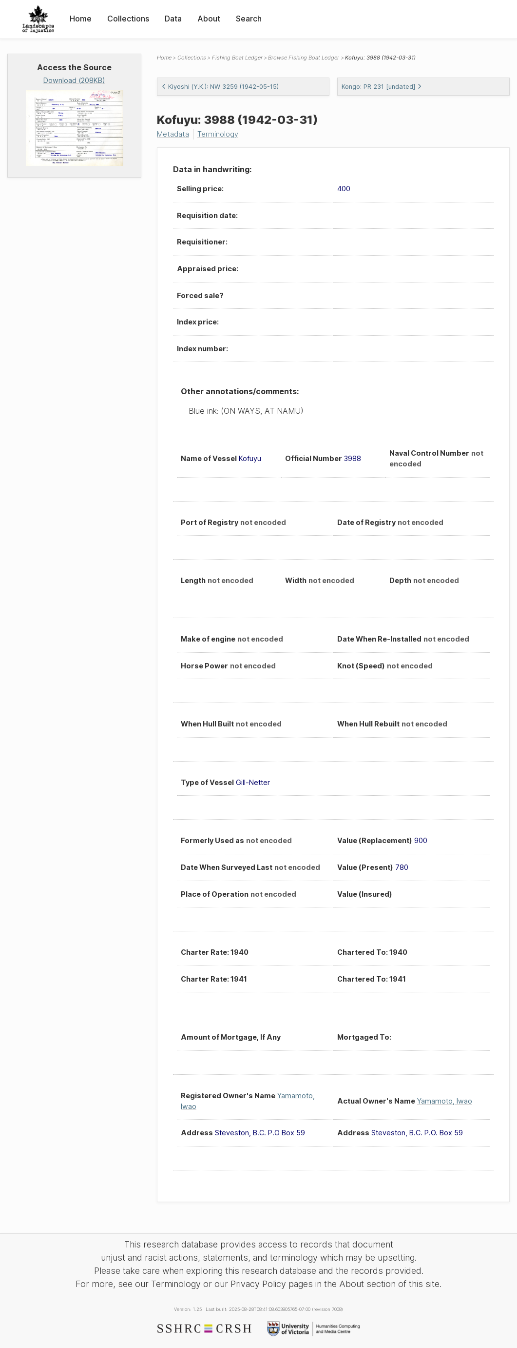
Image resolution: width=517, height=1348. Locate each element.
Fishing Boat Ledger (237, 57)
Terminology (217, 134)
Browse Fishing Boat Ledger (303, 57)
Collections (128, 18)
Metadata (173, 134)
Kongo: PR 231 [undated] (382, 86)
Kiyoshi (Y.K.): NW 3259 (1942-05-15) (220, 86)
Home (81, 18)
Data (173, 18)
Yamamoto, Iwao (444, 1101)
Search (249, 18)
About (208, 18)
